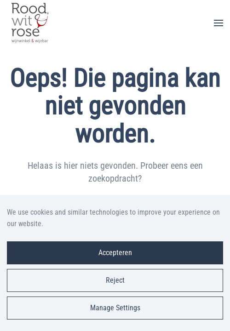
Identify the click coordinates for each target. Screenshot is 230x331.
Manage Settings (115, 307)
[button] (218, 23)
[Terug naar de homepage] (30, 23)
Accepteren (115, 252)
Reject (115, 280)
